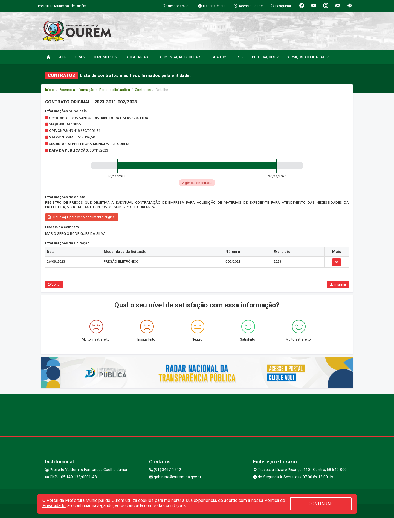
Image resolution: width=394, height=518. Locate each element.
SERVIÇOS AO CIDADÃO (308, 57)
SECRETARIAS (138, 57)
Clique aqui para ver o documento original (81, 217)
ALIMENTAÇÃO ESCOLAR (181, 57)
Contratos (143, 90)
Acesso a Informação (77, 90)
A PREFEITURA (72, 57)
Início (49, 90)
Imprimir (338, 284)
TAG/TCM (219, 57)
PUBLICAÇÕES (265, 57)
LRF (239, 57)
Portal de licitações (114, 90)
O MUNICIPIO (105, 57)
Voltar (54, 284)
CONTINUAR (321, 503)
